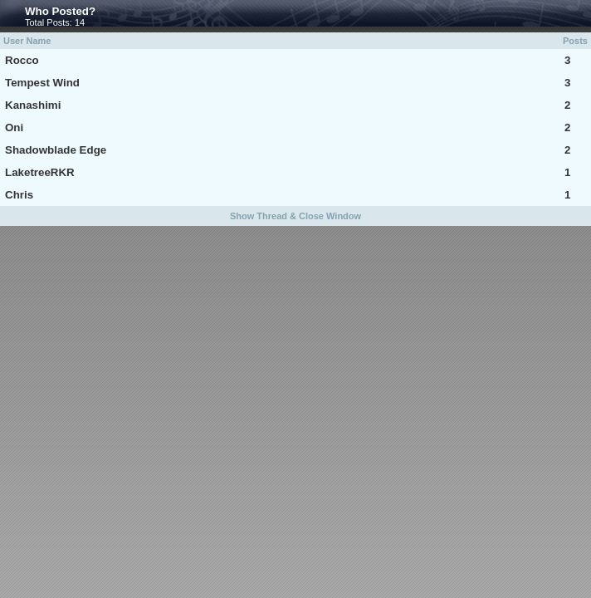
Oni (14, 127)
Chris (19, 195)
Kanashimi (33, 105)
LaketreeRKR (40, 172)
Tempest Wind (42, 82)
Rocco (22, 60)
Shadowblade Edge (55, 150)
